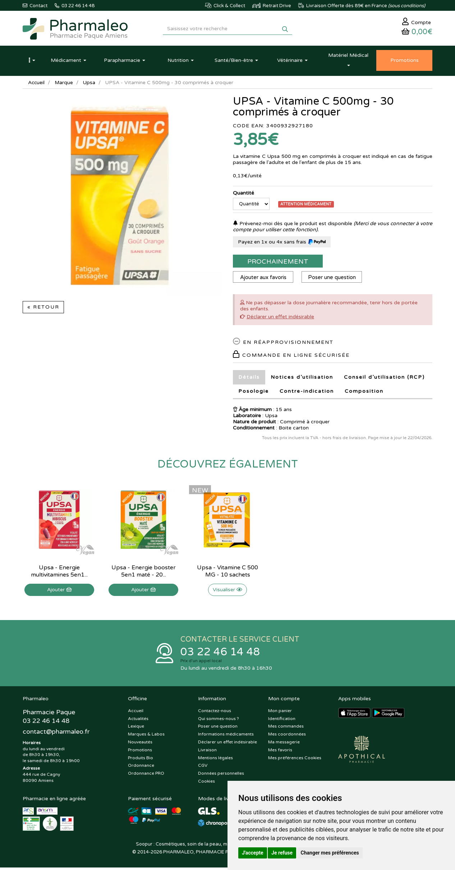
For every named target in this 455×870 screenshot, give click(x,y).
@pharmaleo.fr (56, 734)
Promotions (140, 752)
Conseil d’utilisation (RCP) (384, 379)
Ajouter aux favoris (263, 279)
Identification (281, 721)
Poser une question (333, 279)
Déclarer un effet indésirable (280, 318)
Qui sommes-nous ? (218, 721)
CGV (202, 768)
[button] (32, 62)
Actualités (138, 721)
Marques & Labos (146, 736)
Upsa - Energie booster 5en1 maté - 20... (143, 573)
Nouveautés (140, 744)
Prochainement (277, 263)
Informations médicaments (226, 736)
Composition (364, 393)
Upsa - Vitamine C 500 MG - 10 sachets (227, 573)
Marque (64, 84)
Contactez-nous (214, 713)
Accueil (36, 84)
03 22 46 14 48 (220, 654)
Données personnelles (221, 775)
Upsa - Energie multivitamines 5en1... (59, 573)
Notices (302, 379)
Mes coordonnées (287, 736)
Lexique (136, 729)
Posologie (253, 393)
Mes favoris (280, 752)
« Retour (43, 309)
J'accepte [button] (252, 853)
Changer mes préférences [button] (330, 853)
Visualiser (227, 591)
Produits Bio (140, 760)
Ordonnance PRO (146, 775)
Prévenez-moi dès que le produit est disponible (292, 225)
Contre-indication (307, 393)
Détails (249, 379)
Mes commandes (286, 729)
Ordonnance (141, 768)
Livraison (207, 752)
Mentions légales (215, 760)
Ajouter (59, 591)
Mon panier (280, 713)
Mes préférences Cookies (294, 760)
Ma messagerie (284, 744)
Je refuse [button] (282, 853)
